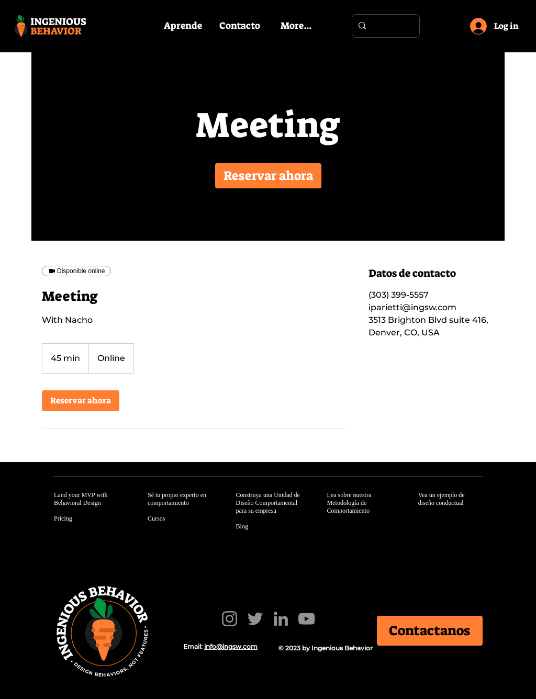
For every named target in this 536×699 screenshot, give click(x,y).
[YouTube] (306, 618)
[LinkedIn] (281, 618)
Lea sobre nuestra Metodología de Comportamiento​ (349, 502)
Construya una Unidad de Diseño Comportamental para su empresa (268, 502)
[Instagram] (229, 618)
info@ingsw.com (231, 646)
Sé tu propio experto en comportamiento (177, 498)
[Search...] (384, 26)
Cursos (156, 518)
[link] (268, 175)
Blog (242, 526)
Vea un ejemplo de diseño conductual (441, 498)
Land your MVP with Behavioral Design (81, 498)
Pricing (63, 518)
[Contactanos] (430, 631)
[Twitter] (255, 618)
